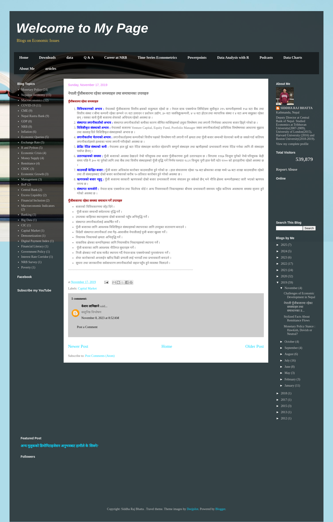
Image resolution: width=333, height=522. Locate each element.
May (287, 373)
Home (23, 57)
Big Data (26, 220)
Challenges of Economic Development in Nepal (299, 295)
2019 (284, 282)
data (69, 57)
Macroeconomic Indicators (38, 205)
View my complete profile (292, 144)
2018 (284, 393)
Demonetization (31, 235)
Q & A (89, 57)
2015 (284, 406)
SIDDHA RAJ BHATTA (296, 108)
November (291, 288)
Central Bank (29, 190)
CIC (23, 225)
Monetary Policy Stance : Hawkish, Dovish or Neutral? (299, 330)
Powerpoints (197, 57)
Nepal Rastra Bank (33, 116)
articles (50, 68)
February (290, 379)
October (289, 341)
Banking (26, 214)
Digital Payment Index (35, 241)
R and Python (29, 147)
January (289, 385)
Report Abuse (286, 169)
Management (29, 179)
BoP (24, 184)
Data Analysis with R (233, 57)
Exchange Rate (30, 142)
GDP (24, 121)
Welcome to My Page (82, 28)
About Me (27, 68)
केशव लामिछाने (90, 306)
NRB (24, 126)
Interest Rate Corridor (35, 256)
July (287, 360)
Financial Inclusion (33, 200)
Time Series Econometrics (157, 57)
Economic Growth (32, 174)
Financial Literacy (32, 246)
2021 (284, 270)
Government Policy (33, 251)
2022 (284, 263)
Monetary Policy (31, 89)
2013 (284, 412)
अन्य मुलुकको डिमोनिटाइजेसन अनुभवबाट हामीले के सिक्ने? (59, 446)
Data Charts (293, 57)
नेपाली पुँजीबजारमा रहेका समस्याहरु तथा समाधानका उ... (298, 306)
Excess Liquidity (31, 195)
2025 (284, 244)
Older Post (254, 346)
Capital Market (87, 288)
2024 (284, 251)
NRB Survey (29, 262)
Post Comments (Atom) (100, 356)
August (289, 354)
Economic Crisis (31, 153)
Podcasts (266, 57)
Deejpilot (192, 509)
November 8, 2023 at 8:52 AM (100, 318)
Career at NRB (115, 57)
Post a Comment (87, 327)
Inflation (26, 131)
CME (24, 110)
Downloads (47, 57)
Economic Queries (32, 137)
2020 (284, 276)
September (291, 348)
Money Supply (30, 158)
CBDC (25, 168)
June (287, 366)
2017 (284, 399)
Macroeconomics (32, 100)
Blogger (220, 509)
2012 (284, 418)
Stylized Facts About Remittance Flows (297, 318)
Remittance (28, 163)
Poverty (26, 267)
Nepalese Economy (33, 95)
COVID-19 (28, 105)
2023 (284, 257)
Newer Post (78, 346)
